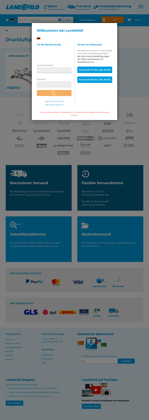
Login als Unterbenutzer (54, 101)
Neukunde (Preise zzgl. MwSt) (95, 69)
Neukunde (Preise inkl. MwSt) (95, 79)
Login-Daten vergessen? (54, 105)
